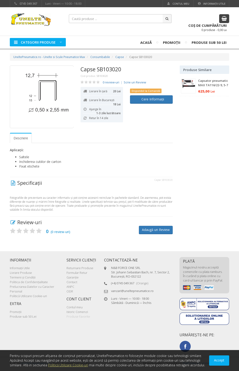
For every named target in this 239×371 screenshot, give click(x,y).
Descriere (21, 138)
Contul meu (177, 3)
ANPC (70, 287)
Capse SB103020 (101, 69)
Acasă (146, 42)
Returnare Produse (80, 268)
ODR (70, 291)
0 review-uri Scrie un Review (124, 82)
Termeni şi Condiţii (22, 277)
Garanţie (73, 277)
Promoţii (171, 42)
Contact (72, 282)
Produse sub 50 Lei (209, 42)
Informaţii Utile (211, 3)
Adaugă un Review (156, 229)
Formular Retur (77, 273)
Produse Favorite (78, 316)
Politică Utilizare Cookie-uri (28, 296)
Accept (219, 360)
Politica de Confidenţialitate (29, 282)
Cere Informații (151, 99)
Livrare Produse (21, 273)
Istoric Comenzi (77, 312)
